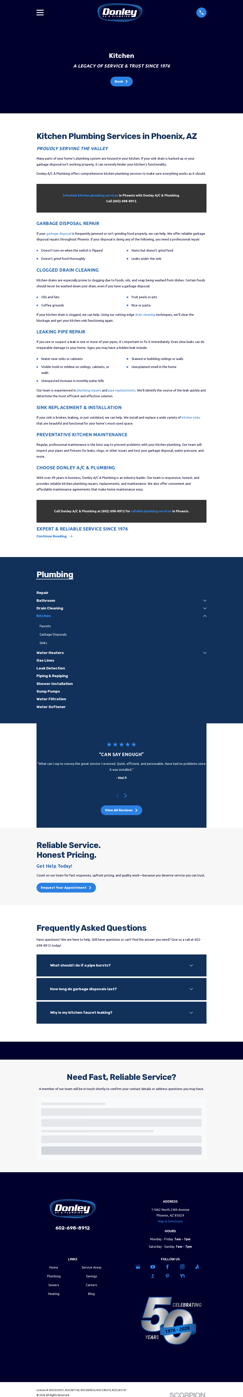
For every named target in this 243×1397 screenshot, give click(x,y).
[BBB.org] (155, 1276)
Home (53, 1268)
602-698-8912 (72, 1228)
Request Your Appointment (66, 888)
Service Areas (92, 1268)
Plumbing (54, 1276)
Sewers (53, 1285)
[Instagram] (185, 1267)
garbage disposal (58, 233)
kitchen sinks (191, 417)
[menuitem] (122, 593)
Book (121, 81)
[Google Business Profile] (141, 1267)
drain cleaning (145, 314)
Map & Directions (170, 1222)
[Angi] (200, 1267)
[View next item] (125, 796)
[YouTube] (155, 1267)
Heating (53, 1294)
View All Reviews (121, 811)
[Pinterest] (170, 1276)
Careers (91, 1285)
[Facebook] (170, 1267)
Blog (91, 1294)
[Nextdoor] (185, 1276)
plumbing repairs (89, 390)
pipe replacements (122, 390)
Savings (91, 1276)
